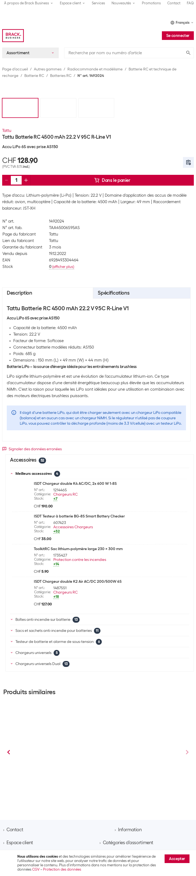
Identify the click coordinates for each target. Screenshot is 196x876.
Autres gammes (47, 69)
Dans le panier (112, 180)
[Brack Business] (13, 35)
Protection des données (62, 869)
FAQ (190, 3)
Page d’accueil (15, 69)
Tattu (6, 130)
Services (98, 3)
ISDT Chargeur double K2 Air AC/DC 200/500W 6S (78, 581)
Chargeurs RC (65, 494)
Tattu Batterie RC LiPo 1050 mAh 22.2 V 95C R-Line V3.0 (139, 765)
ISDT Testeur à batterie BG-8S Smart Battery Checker (79, 516)
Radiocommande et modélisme (95, 69)
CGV (36, 869)
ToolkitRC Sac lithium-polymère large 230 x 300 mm (78, 549)
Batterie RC (34, 75)
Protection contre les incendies (79, 559)
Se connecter (178, 35)
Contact (173, 3)
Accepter (177, 858)
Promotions (151, 3)
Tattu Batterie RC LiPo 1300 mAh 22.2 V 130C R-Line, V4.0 (56, 765)
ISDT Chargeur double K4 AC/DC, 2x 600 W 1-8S (75, 483)
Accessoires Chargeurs (73, 527)
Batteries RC (60, 75)
